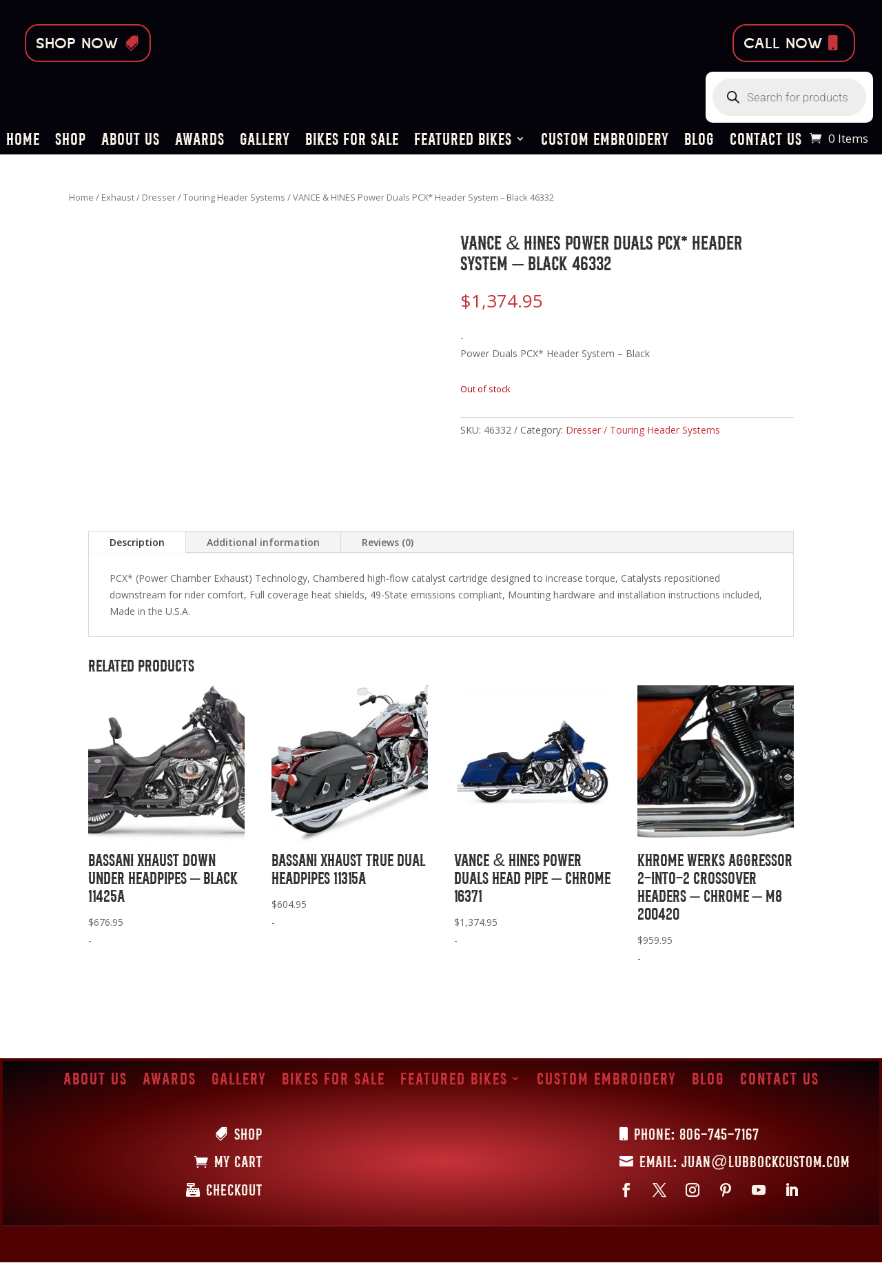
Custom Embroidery (605, 141)
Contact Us (766, 141)
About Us (130, 141)
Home (23, 141)
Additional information (263, 542)
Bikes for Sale (352, 141)
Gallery (265, 141)
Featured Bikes (463, 141)
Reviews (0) (387, 542)
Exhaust (117, 197)
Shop (70, 141)
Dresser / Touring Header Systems (213, 197)
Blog (699, 141)
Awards (200, 141)
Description (137, 542)
